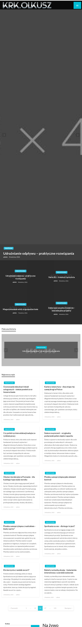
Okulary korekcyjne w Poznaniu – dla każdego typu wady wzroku (19, 478)
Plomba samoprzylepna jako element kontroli (60, 478)
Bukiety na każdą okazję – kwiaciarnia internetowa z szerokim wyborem (60, 572)
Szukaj (7, 624)
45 (35, 609)
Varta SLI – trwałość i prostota (61, 278)
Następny (68, 609)
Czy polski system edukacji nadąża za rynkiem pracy (19, 435)
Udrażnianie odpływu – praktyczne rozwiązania (38, 254)
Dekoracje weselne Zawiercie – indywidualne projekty (61, 309)
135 (55, 609)
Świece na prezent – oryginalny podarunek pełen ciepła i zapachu (58, 435)
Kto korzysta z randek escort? (16, 571)
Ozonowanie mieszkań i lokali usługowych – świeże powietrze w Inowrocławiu (17, 390)
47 (45, 609)
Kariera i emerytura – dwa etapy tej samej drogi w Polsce (59, 388)
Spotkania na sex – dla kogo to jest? (59, 527)
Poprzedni (14, 609)
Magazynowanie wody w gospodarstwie (20, 310)
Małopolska (8, 249)
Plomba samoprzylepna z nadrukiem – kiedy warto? (19, 528)
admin (5, 258)
